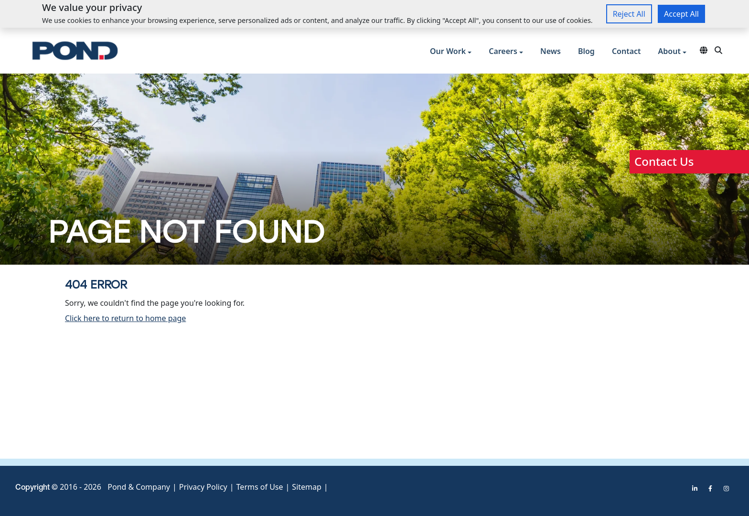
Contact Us (664, 161)
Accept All (681, 14)
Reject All (629, 14)
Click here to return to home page (125, 318)
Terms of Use (259, 487)
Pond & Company (138, 487)
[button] (450, 52)
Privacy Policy (203, 487)
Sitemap (306, 487)
